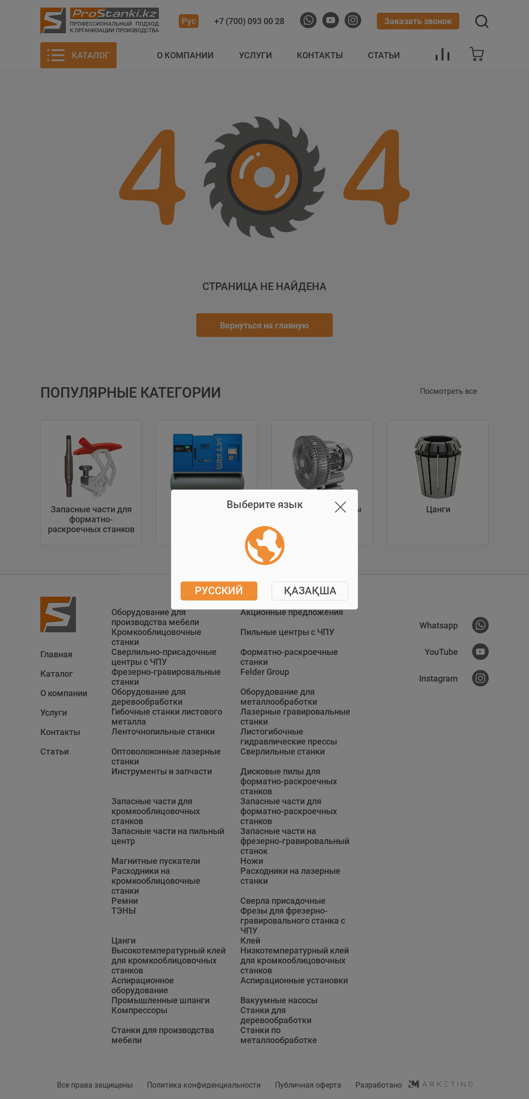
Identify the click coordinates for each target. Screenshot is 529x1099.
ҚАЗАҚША (310, 591)
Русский (219, 591)
